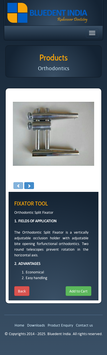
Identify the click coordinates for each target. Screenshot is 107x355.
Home (19, 325)
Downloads (36, 325)
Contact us (84, 325)
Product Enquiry (60, 325)
